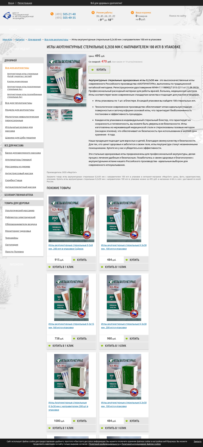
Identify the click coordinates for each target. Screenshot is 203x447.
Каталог (20, 39)
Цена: (91, 56)
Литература (16, 264)
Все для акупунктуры (56, 39)
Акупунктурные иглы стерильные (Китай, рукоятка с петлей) (22, 75)
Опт (124, 419)
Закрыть (197, 441)
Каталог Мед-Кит (20, 48)
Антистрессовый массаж (19, 173)
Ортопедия (11, 244)
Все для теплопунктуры (18, 103)
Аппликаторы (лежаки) (18, 159)
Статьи (108, 30)
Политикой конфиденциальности (104, 444)
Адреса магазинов (106, 419)
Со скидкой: (95, 62)
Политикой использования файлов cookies (141, 444)
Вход (11, 3)
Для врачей (34, 39)
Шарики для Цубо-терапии (20, 137)
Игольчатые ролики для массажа (19, 129)
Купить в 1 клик (63, 257)
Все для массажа (14, 145)
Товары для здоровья (17, 203)
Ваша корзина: (143, 12)
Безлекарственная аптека (19, 194)
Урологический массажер (19, 210)
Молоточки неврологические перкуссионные (22, 118)
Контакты (137, 419)
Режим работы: (104, 12)
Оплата (71, 419)
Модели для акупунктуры (19, 109)
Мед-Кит (7, 39)
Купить (101, 69)
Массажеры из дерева (17, 166)
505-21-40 (65, 14)
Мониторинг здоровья (18, 231)
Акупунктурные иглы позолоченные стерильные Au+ (24, 88)
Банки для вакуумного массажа (23, 152)
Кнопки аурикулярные (17, 81)
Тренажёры (11, 237)
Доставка (86, 419)
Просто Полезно (14, 251)
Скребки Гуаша (13, 180)
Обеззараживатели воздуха (21, 224)
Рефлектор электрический (20, 217)
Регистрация (25, 3)
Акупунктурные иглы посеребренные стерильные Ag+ (24, 95)
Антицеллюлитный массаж (20, 187)
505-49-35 (65, 17)
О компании (56, 419)
